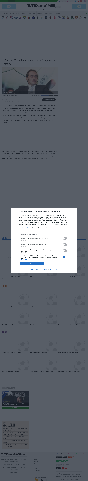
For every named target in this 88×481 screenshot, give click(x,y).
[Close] (73, 211)
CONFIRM (32, 263)
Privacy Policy (53, 269)
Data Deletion (34, 269)
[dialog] (44, 240)
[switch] (65, 238)
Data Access (44, 269)
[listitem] (44, 234)
